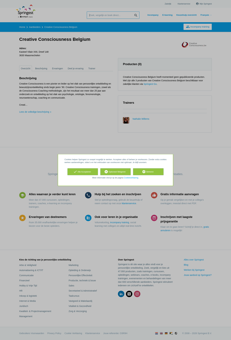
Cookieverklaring (131, 178)
